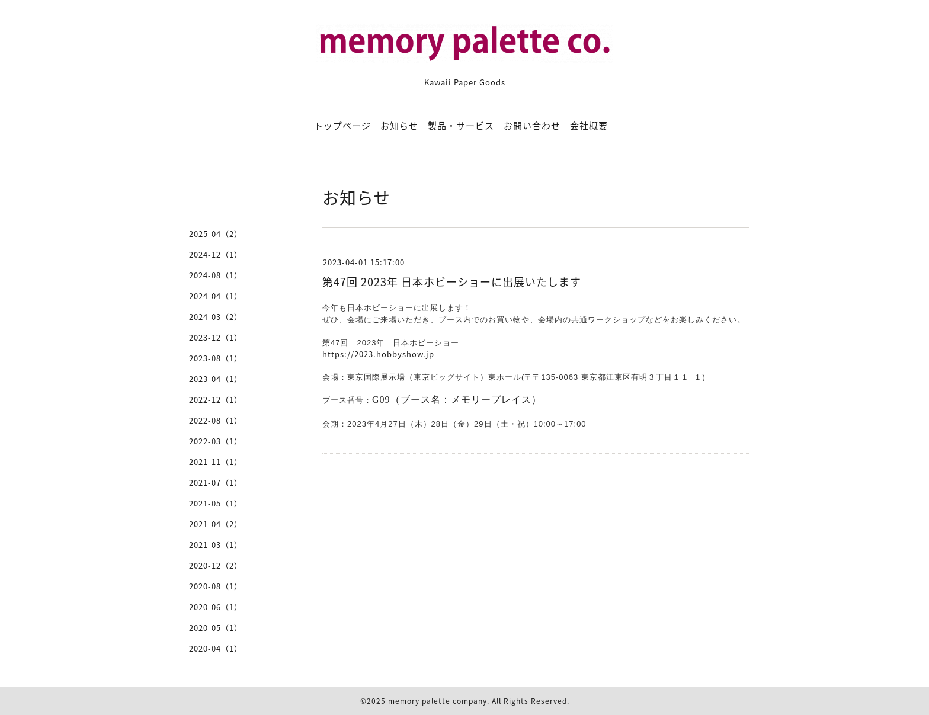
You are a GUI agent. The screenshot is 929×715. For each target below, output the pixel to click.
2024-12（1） (215, 254)
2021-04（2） (215, 524)
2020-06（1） (215, 607)
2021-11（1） (215, 461)
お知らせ (399, 125)
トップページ (342, 125)
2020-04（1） (215, 648)
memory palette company (437, 700)
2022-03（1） (215, 441)
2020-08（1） (215, 586)
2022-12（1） (215, 399)
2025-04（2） (215, 233)
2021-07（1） (215, 482)
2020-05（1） (215, 627)
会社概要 (589, 125)
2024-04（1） (215, 296)
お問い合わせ (532, 125)
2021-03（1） (215, 544)
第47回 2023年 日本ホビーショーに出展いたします (451, 282)
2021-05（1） (215, 503)
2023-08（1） (215, 358)
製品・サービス (461, 125)
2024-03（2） (215, 316)
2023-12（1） (215, 337)
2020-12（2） (215, 565)
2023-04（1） (215, 378)
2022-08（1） (215, 420)
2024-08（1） (215, 275)
